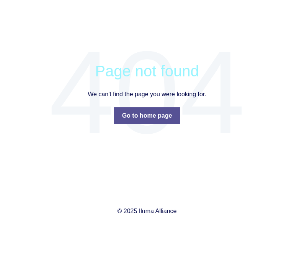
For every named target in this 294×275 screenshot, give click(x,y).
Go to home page (147, 115)
